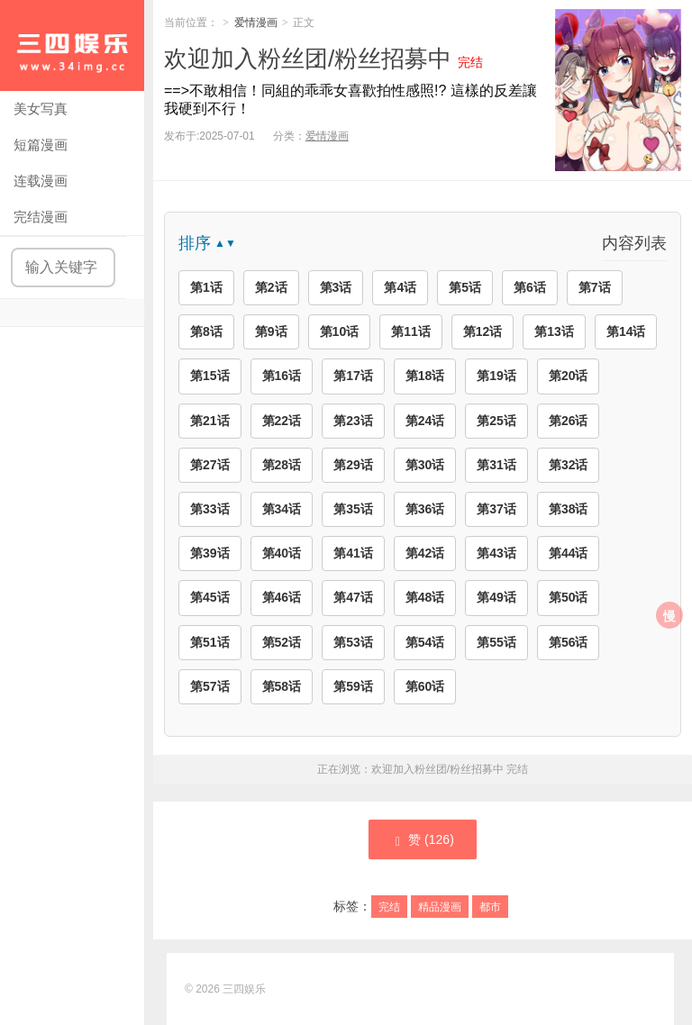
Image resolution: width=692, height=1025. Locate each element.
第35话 (353, 509)
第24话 (425, 420)
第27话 (210, 465)
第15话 (210, 375)
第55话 (496, 642)
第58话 (282, 686)
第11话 (411, 331)
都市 (490, 907)
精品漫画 (439, 907)
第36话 (425, 509)
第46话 (282, 597)
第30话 (425, 465)
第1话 (206, 287)
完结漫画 (41, 216)
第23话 (353, 420)
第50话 (568, 597)
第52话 (282, 642)
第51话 (210, 642)
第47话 (353, 597)
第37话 (496, 509)
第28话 (282, 465)
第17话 (353, 375)
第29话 (353, 465)
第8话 (206, 331)
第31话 (496, 465)
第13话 (554, 331)
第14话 (626, 331)
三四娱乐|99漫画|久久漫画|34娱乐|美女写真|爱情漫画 (72, 45)
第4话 (400, 287)
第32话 (568, 465)
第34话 (282, 509)
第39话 (210, 553)
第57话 (210, 686)
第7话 (594, 287)
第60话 (425, 686)
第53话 (353, 642)
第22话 (282, 420)
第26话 (568, 420)
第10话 (340, 331)
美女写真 (41, 108)
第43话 (496, 553)
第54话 (425, 642)
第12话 (483, 331)
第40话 (282, 553)
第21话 (210, 420)
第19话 (496, 375)
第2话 (271, 287)
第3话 (336, 287)
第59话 (353, 686)
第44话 (568, 553)
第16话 (282, 375)
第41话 (353, 553)
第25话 (496, 420)
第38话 (568, 509)
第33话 (210, 509)
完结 (389, 907)
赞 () (422, 840)
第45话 (210, 597)
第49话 (496, 597)
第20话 (568, 375)
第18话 (425, 375)
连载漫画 (41, 180)
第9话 (271, 331)
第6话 (530, 287)
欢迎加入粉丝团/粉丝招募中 (307, 58)
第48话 (425, 597)
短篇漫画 (41, 144)
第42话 (425, 553)
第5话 (465, 287)
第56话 (568, 642)
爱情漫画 (256, 22)
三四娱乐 (244, 989)
